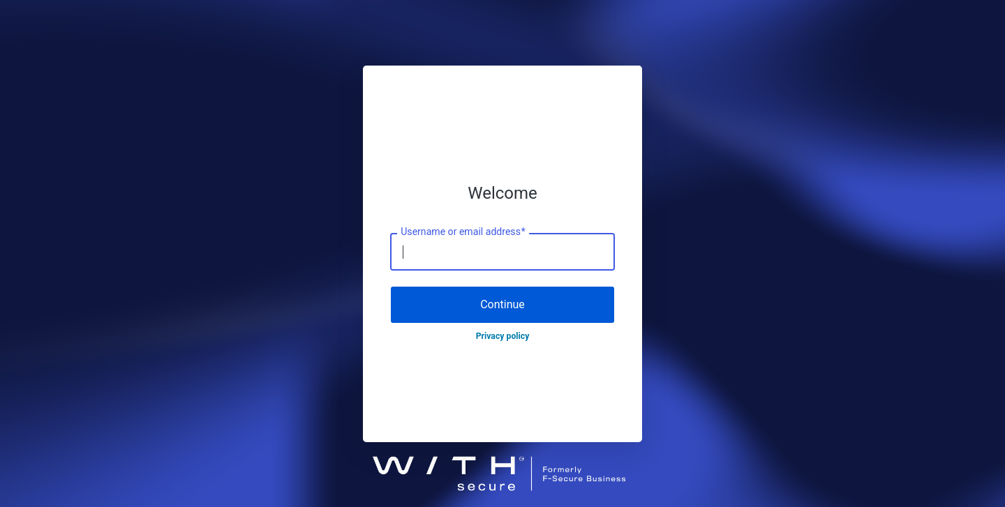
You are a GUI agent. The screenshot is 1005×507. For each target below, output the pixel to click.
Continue (502, 304)
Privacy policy (503, 336)
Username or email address (463, 232)
